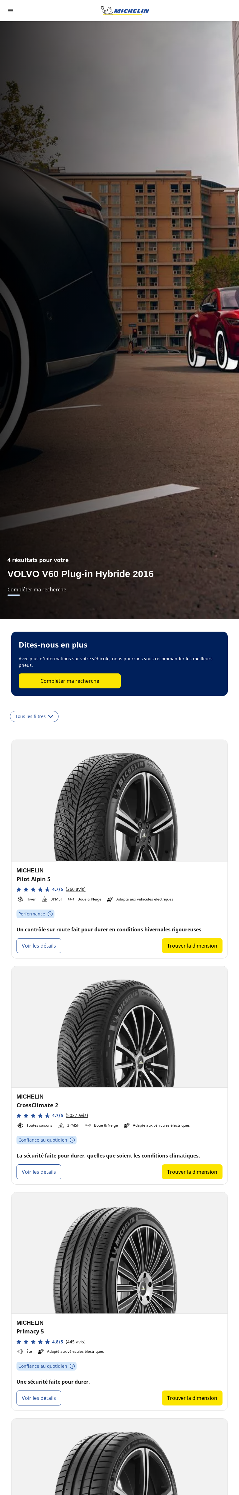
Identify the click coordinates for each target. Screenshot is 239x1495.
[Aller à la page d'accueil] (125, 10)
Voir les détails (39, 945)
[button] (51, 889)
